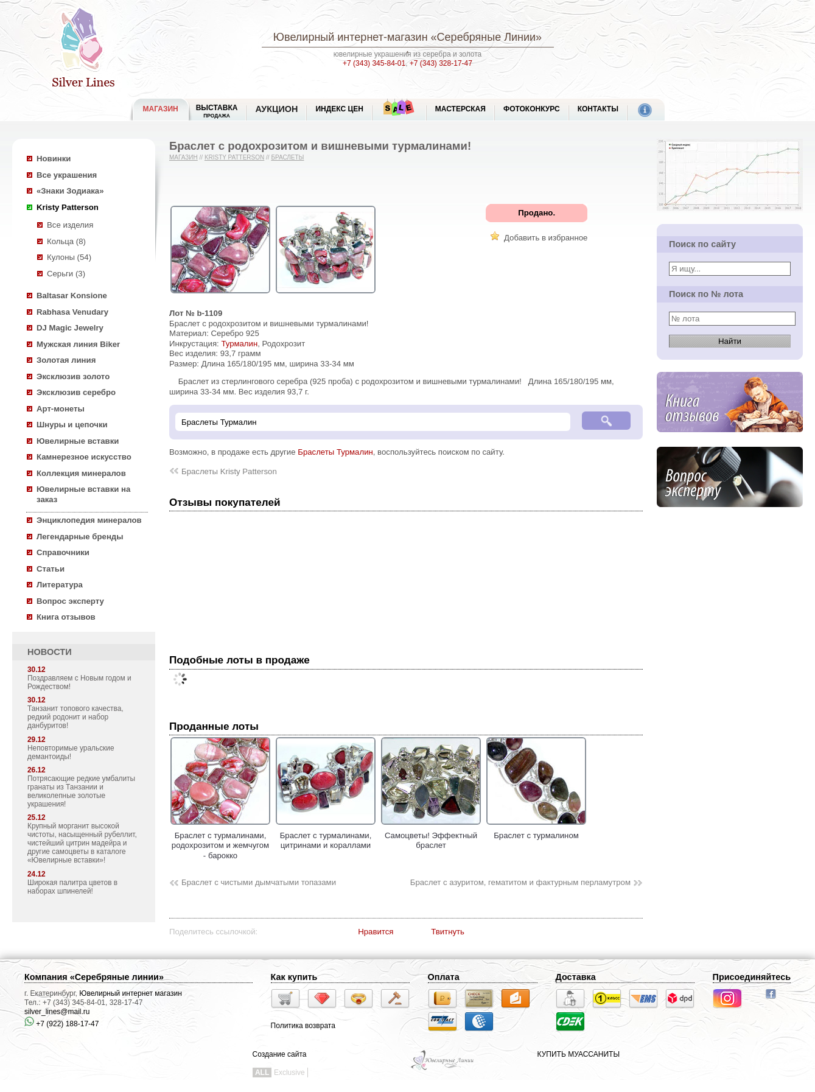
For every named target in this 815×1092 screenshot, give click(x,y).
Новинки (54, 158)
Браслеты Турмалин (335, 452)
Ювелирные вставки (78, 441)
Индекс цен (339, 109)
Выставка (217, 111)
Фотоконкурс (531, 109)
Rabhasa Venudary (72, 312)
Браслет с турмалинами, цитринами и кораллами (326, 835)
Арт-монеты (61, 408)
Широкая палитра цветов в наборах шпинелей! (72, 886)
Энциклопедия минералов (89, 520)
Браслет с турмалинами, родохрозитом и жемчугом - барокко (220, 840)
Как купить (294, 977)
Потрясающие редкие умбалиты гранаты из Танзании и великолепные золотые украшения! (81, 791)
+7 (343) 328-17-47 (441, 63)
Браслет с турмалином (536, 830)
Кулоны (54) (69, 257)
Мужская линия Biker (78, 344)
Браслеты (287, 157)
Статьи (51, 568)
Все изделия (70, 224)
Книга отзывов (66, 616)
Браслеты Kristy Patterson (229, 471)
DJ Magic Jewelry (70, 327)
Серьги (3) (66, 273)
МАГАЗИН (160, 109)
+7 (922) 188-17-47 (61, 1024)
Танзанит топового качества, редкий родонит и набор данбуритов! (75, 717)
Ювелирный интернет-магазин (350, 37)
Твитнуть (447, 931)
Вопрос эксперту (70, 601)
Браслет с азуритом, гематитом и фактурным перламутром (520, 882)
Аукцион (276, 109)
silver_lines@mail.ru (57, 1011)
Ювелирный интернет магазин (130, 993)
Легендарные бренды (80, 536)
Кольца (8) (66, 241)
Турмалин (239, 343)
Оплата (444, 977)
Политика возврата (303, 1025)
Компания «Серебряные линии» (94, 977)
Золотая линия (66, 360)
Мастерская (460, 109)
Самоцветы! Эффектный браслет (431, 835)
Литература (60, 584)
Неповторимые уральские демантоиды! (70, 752)
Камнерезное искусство (84, 456)
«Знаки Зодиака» (70, 190)
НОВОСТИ (49, 652)
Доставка (576, 977)
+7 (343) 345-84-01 (374, 63)
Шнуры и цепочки (72, 424)
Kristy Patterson (68, 207)
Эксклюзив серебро (76, 392)
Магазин (183, 157)
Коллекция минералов (81, 473)
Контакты (598, 109)
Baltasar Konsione (72, 295)
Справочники (63, 552)
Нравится (375, 931)
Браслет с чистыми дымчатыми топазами (258, 882)
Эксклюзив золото (73, 376)
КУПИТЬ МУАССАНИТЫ (578, 1054)
